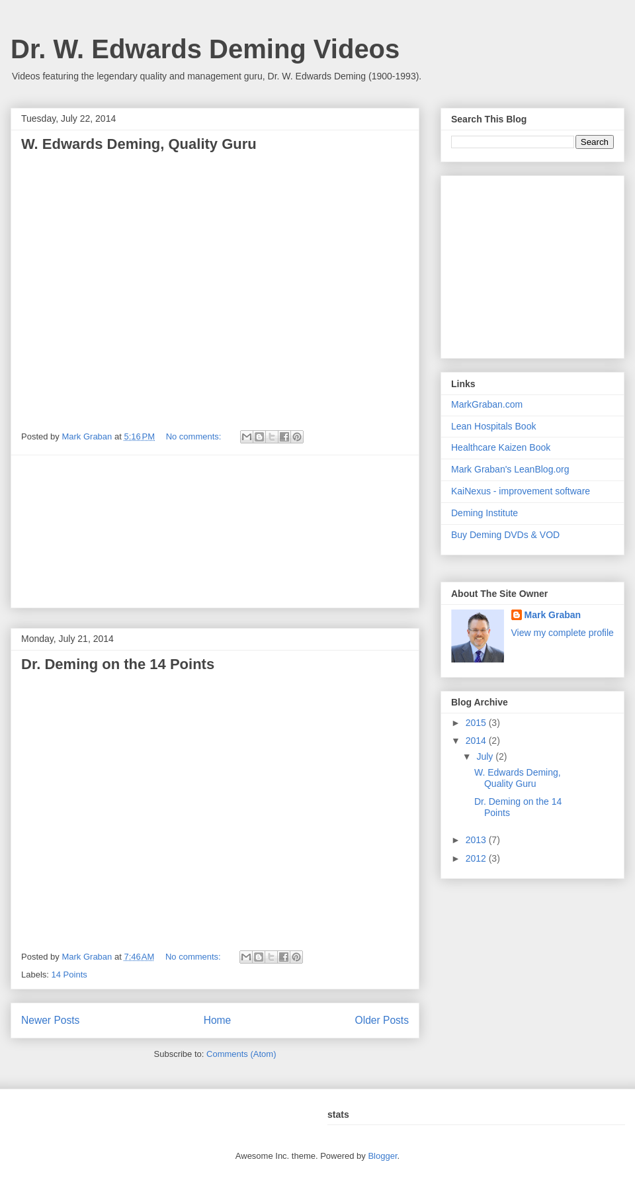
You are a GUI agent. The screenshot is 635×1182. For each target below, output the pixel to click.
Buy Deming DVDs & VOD (505, 534)
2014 (477, 740)
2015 (477, 722)
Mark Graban (553, 615)
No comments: (195, 436)
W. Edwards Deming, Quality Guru (139, 144)
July (485, 756)
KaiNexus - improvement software (520, 491)
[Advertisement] (215, 531)
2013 (477, 840)
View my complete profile (562, 632)
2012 (477, 858)
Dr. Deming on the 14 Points (117, 664)
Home (218, 1020)
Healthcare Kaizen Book (500, 447)
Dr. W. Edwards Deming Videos (205, 49)
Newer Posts (50, 1020)
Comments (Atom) (241, 1054)
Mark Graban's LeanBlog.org (510, 469)
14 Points (69, 974)
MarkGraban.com (487, 404)
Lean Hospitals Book (493, 426)
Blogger (382, 1156)
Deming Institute (484, 513)
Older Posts (382, 1020)
